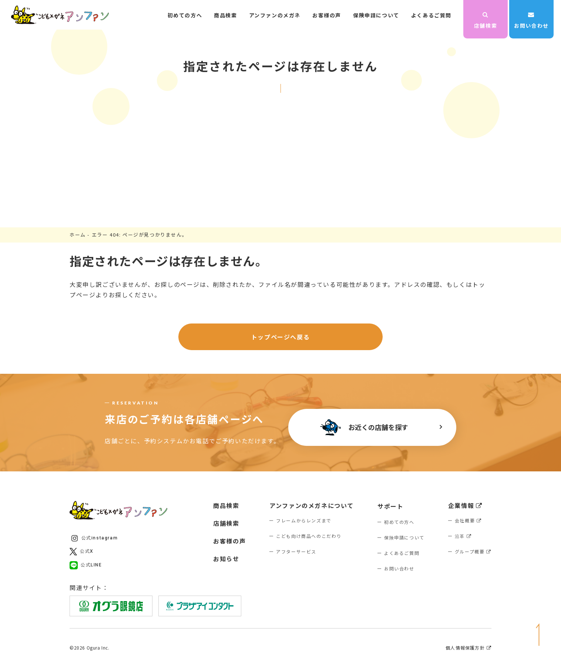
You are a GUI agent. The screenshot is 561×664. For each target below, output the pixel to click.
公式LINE (86, 565)
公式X (82, 551)
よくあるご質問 (431, 15)
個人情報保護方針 (468, 647)
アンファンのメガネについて (311, 505)
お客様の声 (326, 15)
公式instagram (94, 538)
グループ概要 (473, 551)
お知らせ (226, 558)
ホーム (78, 234)
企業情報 (465, 505)
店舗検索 (485, 20)
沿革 (463, 536)
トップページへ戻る (280, 336)
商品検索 (225, 15)
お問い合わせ (531, 20)
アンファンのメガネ (274, 15)
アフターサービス (296, 551)
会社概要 (468, 520)
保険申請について (376, 15)
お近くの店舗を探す (364, 427)
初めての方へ (185, 15)
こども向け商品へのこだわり (309, 536)
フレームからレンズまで (304, 520)
